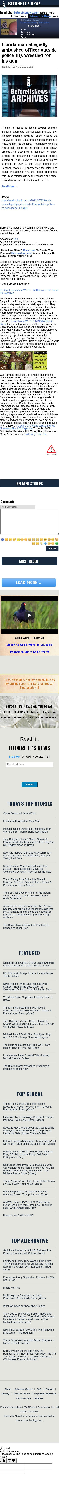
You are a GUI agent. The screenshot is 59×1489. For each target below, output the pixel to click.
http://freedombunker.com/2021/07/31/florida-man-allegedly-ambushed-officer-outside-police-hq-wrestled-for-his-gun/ (28, 204)
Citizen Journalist (21, 583)
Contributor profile (28, 22)
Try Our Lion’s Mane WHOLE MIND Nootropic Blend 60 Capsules (27, 757)
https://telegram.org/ (44, 1389)
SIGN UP (14, 1434)
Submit (29, 1461)
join (16, 569)
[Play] (29, 1292)
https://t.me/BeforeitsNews (41, 1394)
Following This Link (35, 764)
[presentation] (29, 1452)
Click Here (29, 581)
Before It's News (24, 3)
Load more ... (28, 1260)
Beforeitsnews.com (26, 12)
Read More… (9, 186)
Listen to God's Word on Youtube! (29, 1322)
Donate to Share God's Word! (29, 1329)
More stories (44, 22)
